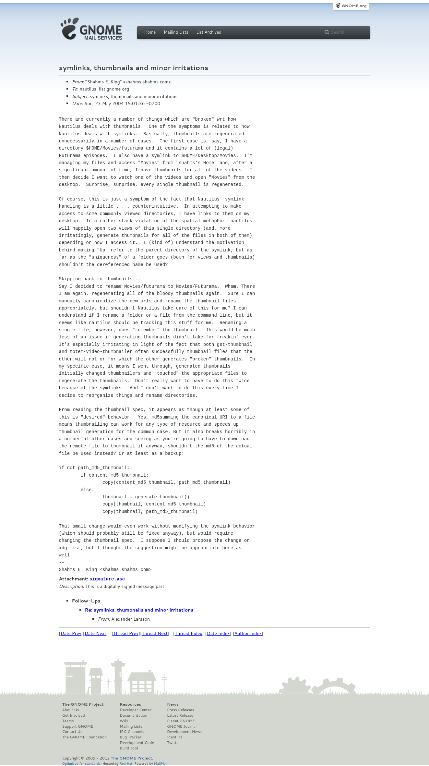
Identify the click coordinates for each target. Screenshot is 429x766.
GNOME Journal (182, 726)
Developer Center (135, 709)
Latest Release (180, 715)
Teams (68, 720)
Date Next (95, 633)
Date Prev (71, 633)
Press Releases (180, 709)
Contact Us (72, 731)
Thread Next (155, 633)
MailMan (161, 762)
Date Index (218, 633)
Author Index (248, 633)
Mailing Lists (176, 32)
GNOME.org (353, 5)
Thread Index (188, 633)
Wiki (124, 720)
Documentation (133, 715)
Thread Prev (125, 633)
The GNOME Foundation (84, 736)
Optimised (70, 762)
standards (93, 762)
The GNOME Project (83, 704)
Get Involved (73, 715)
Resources (130, 704)
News (173, 704)
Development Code (137, 742)
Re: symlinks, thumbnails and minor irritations (139, 609)
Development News (184, 731)
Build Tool (129, 747)
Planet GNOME (181, 720)
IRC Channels (132, 731)
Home (150, 32)
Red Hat (125, 762)
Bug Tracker (130, 736)
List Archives (208, 32)
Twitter (173, 742)
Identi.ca (175, 736)
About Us (70, 709)
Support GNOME (77, 726)
